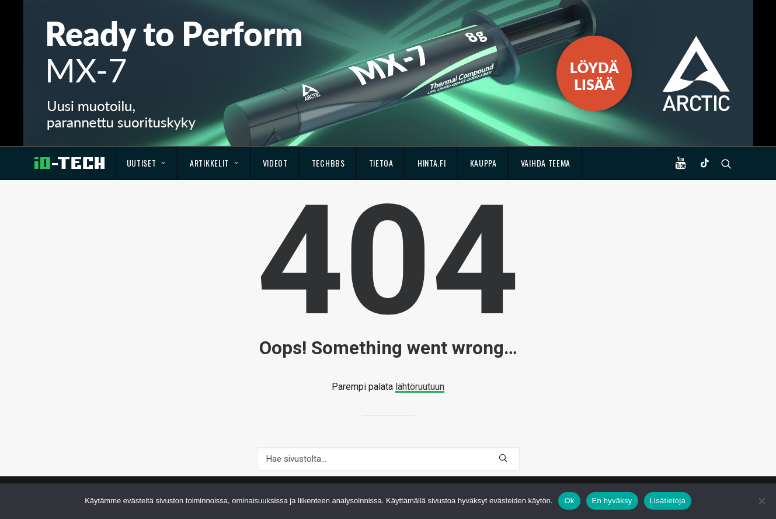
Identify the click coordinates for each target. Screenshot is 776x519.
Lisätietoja (667, 500)
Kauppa (483, 163)
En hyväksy (612, 500)
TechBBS (328, 163)
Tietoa (381, 163)
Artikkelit (214, 163)
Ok (569, 500)
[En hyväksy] (761, 501)
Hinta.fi (431, 163)
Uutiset (146, 163)
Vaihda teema (545, 163)
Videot (275, 163)
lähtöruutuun (419, 386)
